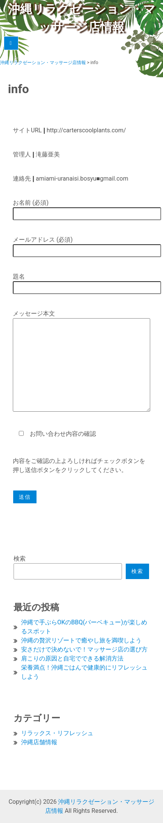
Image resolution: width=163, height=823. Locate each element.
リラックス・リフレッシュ (57, 733)
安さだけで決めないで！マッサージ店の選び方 (84, 649)
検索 (20, 558)
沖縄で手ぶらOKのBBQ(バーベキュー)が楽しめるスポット (84, 627)
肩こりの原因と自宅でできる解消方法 (72, 658)
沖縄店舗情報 (39, 742)
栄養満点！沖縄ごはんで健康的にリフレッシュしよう (84, 672)
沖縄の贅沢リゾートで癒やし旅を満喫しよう (81, 640)
